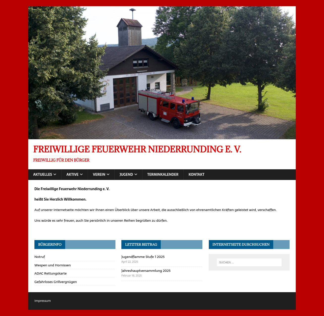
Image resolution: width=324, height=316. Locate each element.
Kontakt (196, 174)
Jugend (126, 174)
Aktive (72, 174)
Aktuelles (42, 174)
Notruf (39, 256)
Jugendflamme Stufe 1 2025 (143, 256)
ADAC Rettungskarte (50, 273)
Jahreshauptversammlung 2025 (146, 270)
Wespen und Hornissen (52, 265)
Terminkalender (163, 174)
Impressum (42, 300)
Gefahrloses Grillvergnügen (55, 281)
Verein (99, 174)
